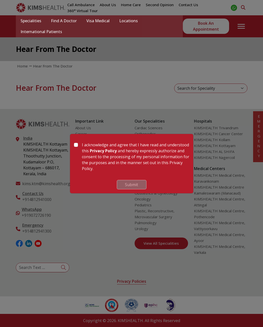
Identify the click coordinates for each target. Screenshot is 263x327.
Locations (129, 20)
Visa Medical (98, 20)
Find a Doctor (64, 20)
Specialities (31, 20)
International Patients (41, 31)
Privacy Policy (103, 150)
